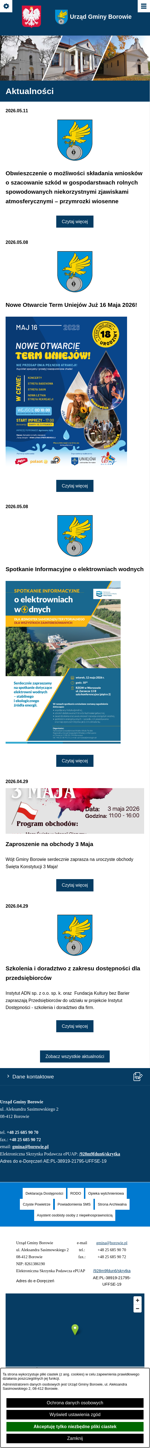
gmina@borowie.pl (30, 1146)
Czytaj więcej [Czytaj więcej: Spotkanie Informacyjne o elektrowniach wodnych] (75, 760)
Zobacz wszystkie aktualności (75, 1056)
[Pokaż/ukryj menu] (143, 6)
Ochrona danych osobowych (75, 1402)
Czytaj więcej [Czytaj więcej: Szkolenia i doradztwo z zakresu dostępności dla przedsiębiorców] (75, 1026)
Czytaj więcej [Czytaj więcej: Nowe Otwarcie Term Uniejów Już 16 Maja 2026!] (75, 486)
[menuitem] (44, 1193)
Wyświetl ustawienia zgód (75, 1414)
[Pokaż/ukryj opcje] (6, 6)
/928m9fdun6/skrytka (99, 1154)
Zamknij (75, 1438)
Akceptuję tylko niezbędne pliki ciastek (75, 1426)
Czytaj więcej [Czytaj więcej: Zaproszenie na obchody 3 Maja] (75, 885)
